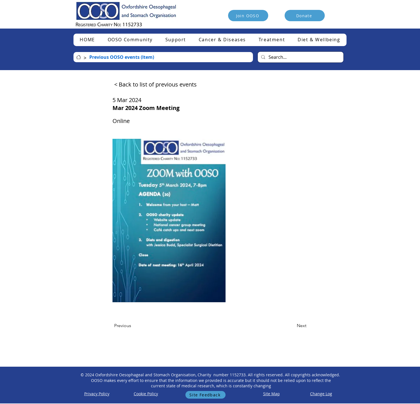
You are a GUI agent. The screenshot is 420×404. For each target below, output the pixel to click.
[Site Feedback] (205, 395)
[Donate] (305, 15)
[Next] (292, 325)
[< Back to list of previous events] (155, 84)
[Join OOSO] (248, 15)
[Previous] (132, 325)
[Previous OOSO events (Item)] (121, 57)
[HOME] (78, 57)
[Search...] (300, 57)
